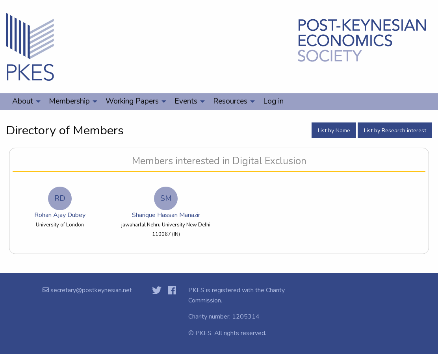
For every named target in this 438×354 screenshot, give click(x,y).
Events (185, 101)
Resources (230, 101)
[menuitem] (24, 101)
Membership (69, 101)
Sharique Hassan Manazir (166, 203)
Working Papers (132, 101)
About (22, 101)
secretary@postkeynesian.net (90, 290)
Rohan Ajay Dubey (59, 203)
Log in (273, 101)
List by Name (334, 130)
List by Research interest (395, 130)
